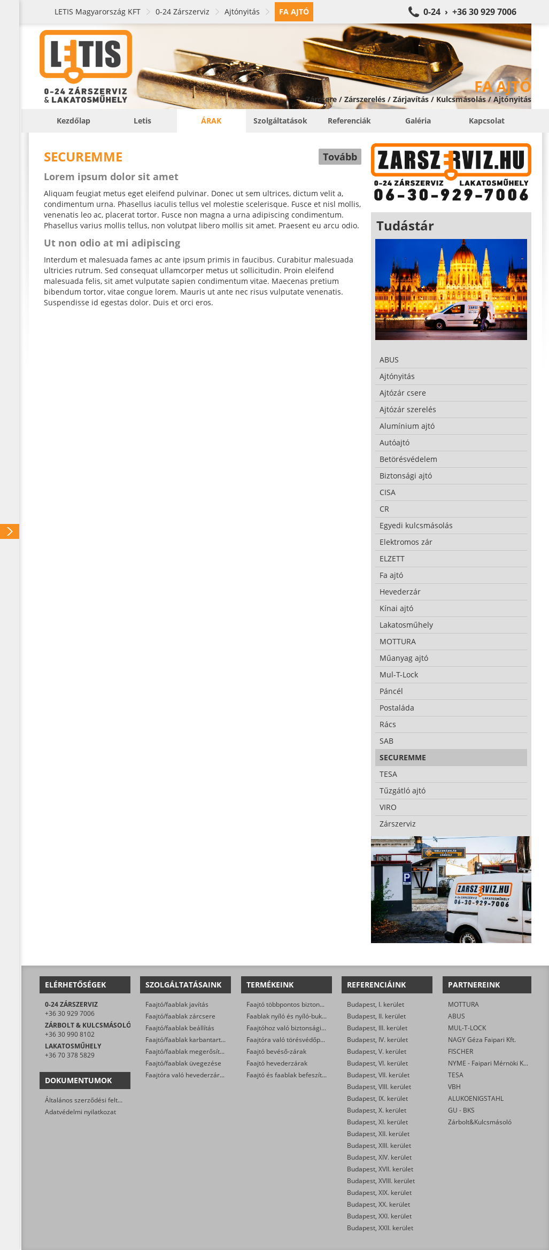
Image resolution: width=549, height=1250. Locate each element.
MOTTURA (463, 1004)
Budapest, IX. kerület (377, 1098)
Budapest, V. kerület (376, 1051)
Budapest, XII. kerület (378, 1133)
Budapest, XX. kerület (378, 1204)
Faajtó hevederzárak (276, 1063)
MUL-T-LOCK (467, 1027)
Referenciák (349, 120)
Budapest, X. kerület (376, 1110)
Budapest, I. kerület (375, 1004)
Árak (211, 120)
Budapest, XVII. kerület (380, 1169)
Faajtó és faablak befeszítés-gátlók (297, 1074)
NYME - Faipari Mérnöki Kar (489, 1063)
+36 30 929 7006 (70, 1013)
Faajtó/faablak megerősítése (187, 1051)
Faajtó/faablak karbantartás (186, 1039)
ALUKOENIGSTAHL (476, 1098)
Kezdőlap (73, 120)
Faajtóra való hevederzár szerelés (195, 1074)
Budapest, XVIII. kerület (381, 1180)
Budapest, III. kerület (377, 1027)
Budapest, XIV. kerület (379, 1157)
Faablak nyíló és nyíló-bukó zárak (295, 1016)
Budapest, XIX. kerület (379, 1192)
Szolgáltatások (280, 120)
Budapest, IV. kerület (377, 1039)
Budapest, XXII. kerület (380, 1227)
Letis (142, 120)
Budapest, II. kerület (376, 1016)
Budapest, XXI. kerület (379, 1216)
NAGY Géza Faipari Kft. (482, 1039)
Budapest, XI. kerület (377, 1121)
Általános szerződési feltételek (90, 1100)
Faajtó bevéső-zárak (276, 1051)
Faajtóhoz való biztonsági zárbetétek (300, 1027)
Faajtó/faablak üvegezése (183, 1063)
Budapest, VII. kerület (378, 1074)
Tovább (340, 156)
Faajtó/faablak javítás (176, 1004)
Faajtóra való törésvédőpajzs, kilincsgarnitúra (313, 1039)
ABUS (456, 1016)
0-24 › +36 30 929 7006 (469, 12)
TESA (455, 1074)
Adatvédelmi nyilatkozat (80, 1111)
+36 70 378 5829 (70, 1055)
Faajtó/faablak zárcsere (180, 1016)
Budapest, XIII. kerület (379, 1145)
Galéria (418, 120)
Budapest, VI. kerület (377, 1063)
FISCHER (460, 1051)
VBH (454, 1086)
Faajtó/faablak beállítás (179, 1027)
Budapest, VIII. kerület (379, 1086)
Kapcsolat (487, 120)
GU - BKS (461, 1110)
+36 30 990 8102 (70, 1034)
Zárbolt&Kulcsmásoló (480, 1121)
